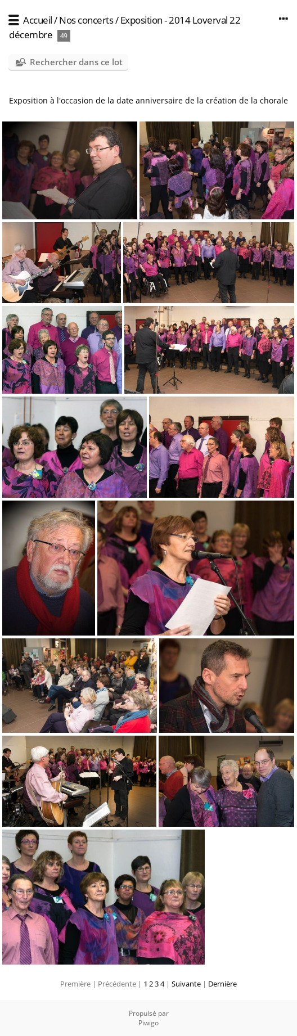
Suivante (186, 984)
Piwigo (148, 1023)
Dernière (222, 984)
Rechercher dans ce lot (76, 61)
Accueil (37, 19)
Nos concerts (86, 19)
